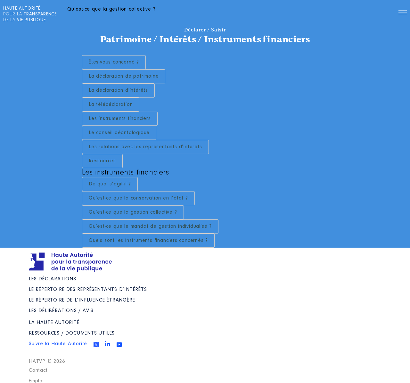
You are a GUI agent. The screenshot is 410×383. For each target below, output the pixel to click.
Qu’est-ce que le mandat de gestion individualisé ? (150, 226)
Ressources (102, 161)
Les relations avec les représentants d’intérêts (145, 146)
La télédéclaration (111, 104)
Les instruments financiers (120, 118)
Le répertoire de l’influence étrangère (82, 300)
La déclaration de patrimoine (124, 76)
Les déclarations (52, 279)
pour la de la (30, 14)
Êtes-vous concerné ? (114, 62)
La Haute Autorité (54, 322)
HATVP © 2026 (47, 361)
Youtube (119, 344)
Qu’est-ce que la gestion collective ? (133, 212)
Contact (38, 370)
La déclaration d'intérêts (118, 90)
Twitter (96, 344)
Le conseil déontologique (119, 132)
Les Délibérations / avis (61, 310)
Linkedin (107, 343)
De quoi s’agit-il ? (110, 184)
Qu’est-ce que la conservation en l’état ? (138, 198)
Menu (402, 14)
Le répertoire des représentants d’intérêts (88, 289)
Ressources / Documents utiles (72, 333)
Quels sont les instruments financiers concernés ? (148, 240)
